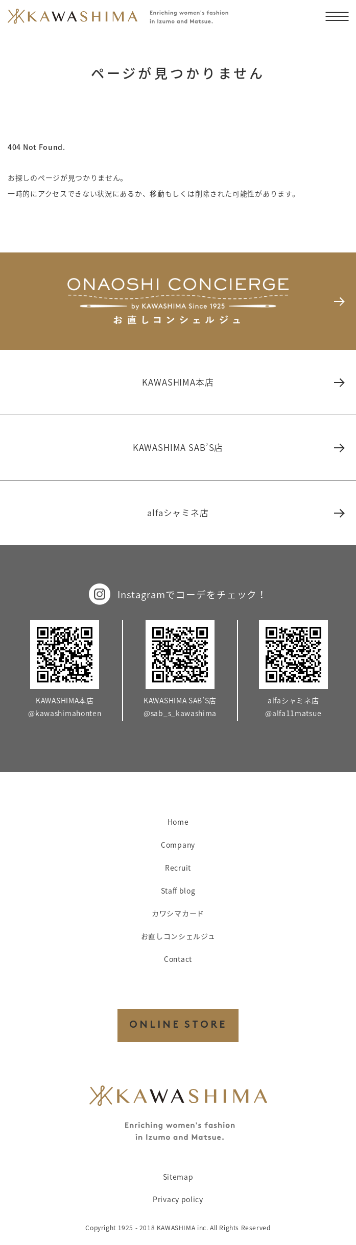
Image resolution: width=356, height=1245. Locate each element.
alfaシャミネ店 (245, 512)
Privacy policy (178, 1199)
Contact (178, 959)
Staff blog (178, 890)
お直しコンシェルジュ (178, 936)
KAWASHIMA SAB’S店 (238, 447)
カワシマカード (178, 913)
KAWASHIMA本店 (242, 382)
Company (178, 845)
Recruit (178, 867)
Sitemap (178, 1177)
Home (178, 822)
